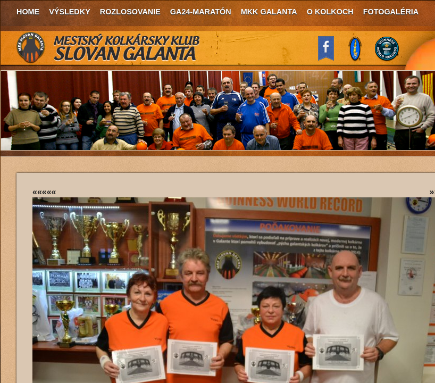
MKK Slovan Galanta (108, 48)
